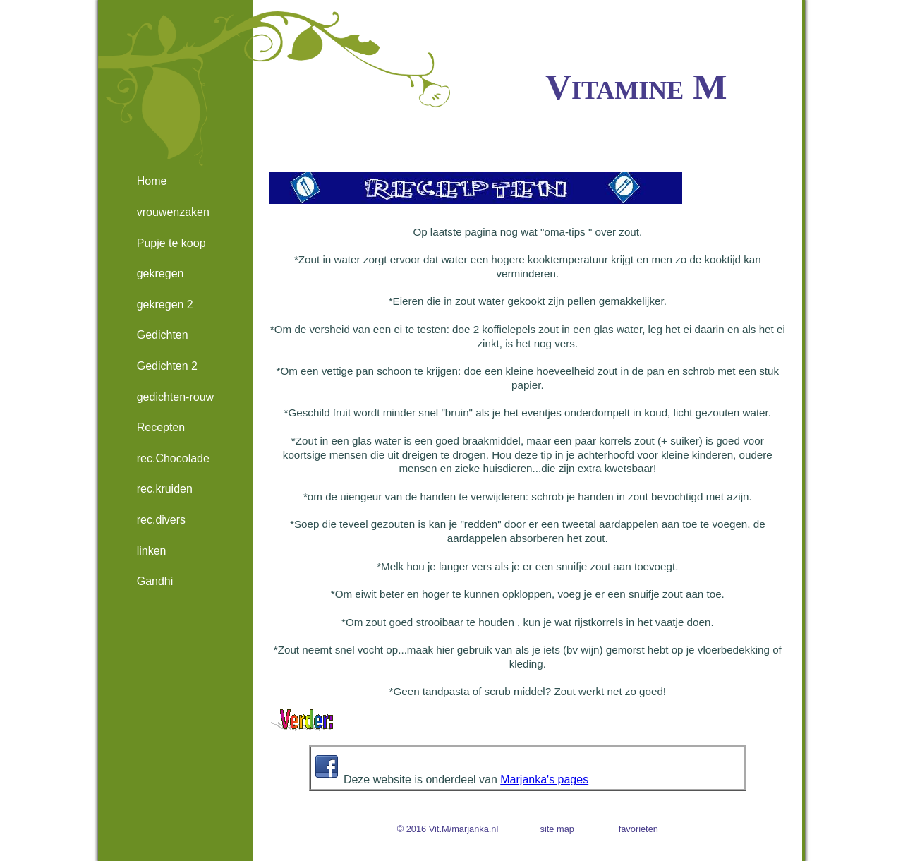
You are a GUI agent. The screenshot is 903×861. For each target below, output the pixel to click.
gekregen (160, 273)
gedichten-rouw (175, 397)
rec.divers (161, 520)
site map (557, 829)
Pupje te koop (171, 243)
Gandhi (155, 581)
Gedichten (162, 335)
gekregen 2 (165, 305)
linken (151, 551)
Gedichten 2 (167, 366)
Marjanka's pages (544, 779)
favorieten (638, 829)
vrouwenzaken (173, 212)
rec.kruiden (165, 489)
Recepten (161, 427)
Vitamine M (636, 86)
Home (152, 181)
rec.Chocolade (173, 458)
